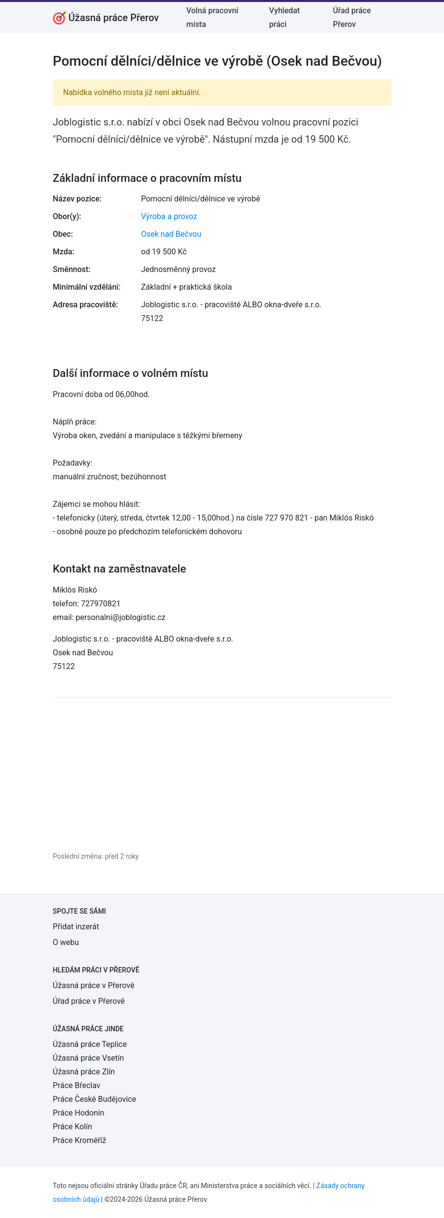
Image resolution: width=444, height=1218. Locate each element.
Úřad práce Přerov (352, 17)
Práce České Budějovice (94, 1099)
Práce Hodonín (78, 1113)
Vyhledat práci (284, 17)
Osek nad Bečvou (171, 234)
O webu (66, 942)
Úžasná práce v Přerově (93, 985)
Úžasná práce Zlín (84, 1071)
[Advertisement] (222, 774)
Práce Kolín (72, 1126)
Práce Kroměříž (79, 1140)
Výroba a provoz (169, 216)
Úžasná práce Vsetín (88, 1058)
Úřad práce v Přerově (89, 1001)
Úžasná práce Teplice (90, 1044)
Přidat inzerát (76, 926)
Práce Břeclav (77, 1085)
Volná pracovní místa (212, 17)
